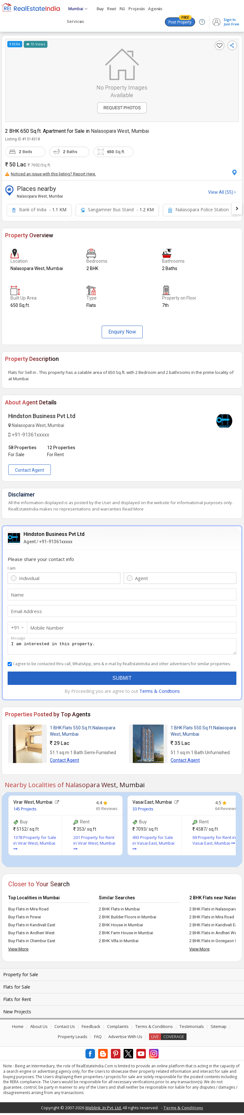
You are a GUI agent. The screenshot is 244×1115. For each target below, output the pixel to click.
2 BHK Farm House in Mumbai (126, 934)
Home (18, 1028)
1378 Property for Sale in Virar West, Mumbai (34, 844)
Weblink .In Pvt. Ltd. (103, 1109)
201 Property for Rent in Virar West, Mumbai (94, 844)
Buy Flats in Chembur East (31, 942)
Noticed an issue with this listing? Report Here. (50, 174)
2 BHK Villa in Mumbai (119, 942)
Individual (29, 578)
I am (12, 568)
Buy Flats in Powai (24, 918)
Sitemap (219, 1028)
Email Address (26, 611)
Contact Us (64, 1028)
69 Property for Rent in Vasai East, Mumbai (214, 842)
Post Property (180, 20)
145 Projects (25, 811)
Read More (133, 509)
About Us (39, 1028)
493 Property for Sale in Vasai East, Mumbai (153, 844)
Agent (141, 578)
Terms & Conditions (154, 1028)
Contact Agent (29, 470)
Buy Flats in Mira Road (28, 911)
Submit (122, 680)
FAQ (98, 1038)
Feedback (91, 1028)
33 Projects (142, 811)
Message (18, 638)
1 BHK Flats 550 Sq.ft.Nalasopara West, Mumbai (82, 733)
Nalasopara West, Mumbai (120, 131)
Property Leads (72, 1038)
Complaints (118, 1028)
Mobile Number (47, 628)
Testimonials (192, 1028)
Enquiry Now (122, 332)
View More (18, 951)
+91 (15, 627)
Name (17, 595)
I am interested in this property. (122, 647)
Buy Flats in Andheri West (31, 934)
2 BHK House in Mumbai (121, 926)
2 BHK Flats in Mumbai (119, 911)
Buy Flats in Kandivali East (31, 926)
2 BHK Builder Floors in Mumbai (127, 918)
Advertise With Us (125, 1038)
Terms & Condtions (159, 693)
